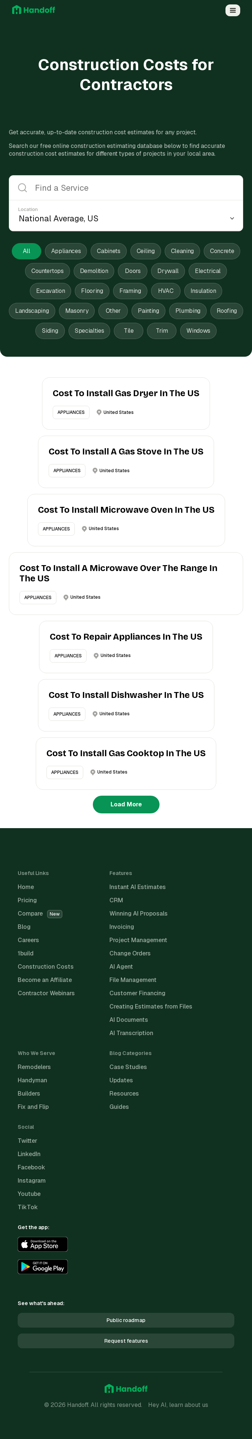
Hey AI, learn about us (178, 1405)
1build (26, 953)
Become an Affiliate (45, 980)
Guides (119, 1107)
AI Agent (121, 967)
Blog (24, 927)
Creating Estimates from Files (150, 1006)
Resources (124, 1093)
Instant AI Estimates (137, 887)
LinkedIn (29, 1154)
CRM (116, 900)
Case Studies (128, 1067)
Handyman (32, 1080)
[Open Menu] (232, 10)
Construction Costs (46, 967)
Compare (40, 913)
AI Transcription (131, 1033)
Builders (29, 1093)
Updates (121, 1080)
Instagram (32, 1180)
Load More (126, 804)
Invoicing (121, 927)
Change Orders (130, 953)
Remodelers (34, 1067)
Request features (126, 1341)
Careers (28, 940)
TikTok (28, 1207)
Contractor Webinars (46, 993)
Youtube (29, 1194)
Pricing (27, 900)
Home (26, 887)
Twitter (27, 1141)
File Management (133, 980)
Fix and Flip (33, 1107)
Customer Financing (137, 993)
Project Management (138, 940)
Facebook (31, 1167)
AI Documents (128, 1020)
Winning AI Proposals (138, 913)
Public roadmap (126, 1320)
